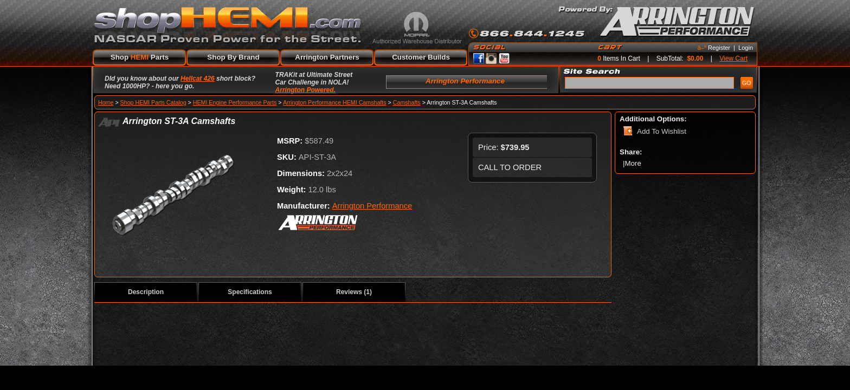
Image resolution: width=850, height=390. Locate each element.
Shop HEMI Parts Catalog (153, 102)
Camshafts (407, 102)
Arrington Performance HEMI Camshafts (335, 102)
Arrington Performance (372, 206)
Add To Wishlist (661, 131)
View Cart (733, 58)
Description (146, 292)
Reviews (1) (354, 292)
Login (745, 47)
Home (105, 102)
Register (719, 47)
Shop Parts (140, 57)
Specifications (250, 292)
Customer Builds (421, 57)
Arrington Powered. (305, 90)
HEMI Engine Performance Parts (235, 102)
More (633, 163)
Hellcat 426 (198, 78)
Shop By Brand (233, 57)
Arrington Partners (327, 57)
